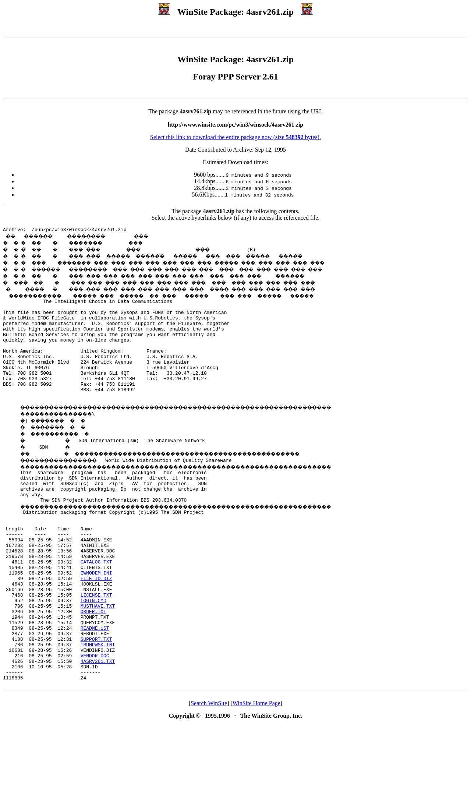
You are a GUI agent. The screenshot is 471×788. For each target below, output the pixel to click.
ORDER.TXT (93, 661)
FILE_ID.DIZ (96, 621)
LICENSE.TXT (96, 641)
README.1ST (95, 681)
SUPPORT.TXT (96, 694)
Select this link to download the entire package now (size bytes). (235, 137)
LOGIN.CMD (93, 647)
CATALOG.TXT (96, 601)
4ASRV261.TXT (98, 720)
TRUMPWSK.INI (98, 700)
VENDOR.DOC (95, 714)
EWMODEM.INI (96, 614)
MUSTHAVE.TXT (98, 654)
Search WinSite (209, 766)
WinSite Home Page (256, 766)
